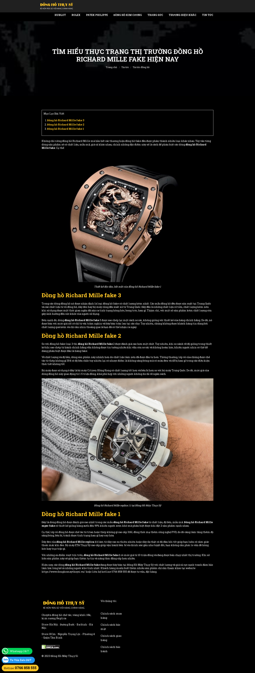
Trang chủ (111, 67)
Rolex (76, 15)
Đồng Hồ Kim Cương (128, 15)
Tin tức (207, 15)
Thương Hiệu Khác (182, 15)
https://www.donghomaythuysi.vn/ (63, 571)
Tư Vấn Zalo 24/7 (20, 660)
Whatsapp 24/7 (19, 651)
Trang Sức (155, 15)
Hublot (60, 15)
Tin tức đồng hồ (141, 67)
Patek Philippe (97, 15)
